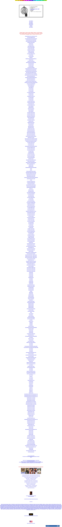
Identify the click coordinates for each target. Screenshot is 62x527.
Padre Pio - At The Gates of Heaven (31, 484)
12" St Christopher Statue (31, 232)
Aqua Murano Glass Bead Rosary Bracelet (31, 141)
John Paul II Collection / (11, 506)
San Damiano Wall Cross (31, 218)
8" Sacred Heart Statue (31, 152)
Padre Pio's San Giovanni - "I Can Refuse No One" (31, 485)
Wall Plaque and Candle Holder (31, 116)
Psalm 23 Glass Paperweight (31, 183)
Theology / (56, 508)
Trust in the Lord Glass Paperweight (31, 186)
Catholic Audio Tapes (26, 504)
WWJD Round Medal (31, 306)
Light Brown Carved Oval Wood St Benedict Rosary (31, 82)
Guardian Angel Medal (31, 316)
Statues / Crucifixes (8, 504)
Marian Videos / (36, 506)
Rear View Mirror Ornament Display (31, 372)
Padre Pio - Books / (43, 507)
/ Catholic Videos (18, 504)
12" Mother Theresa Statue (31, 228)
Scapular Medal (31, 272)
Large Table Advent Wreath (31, 301)
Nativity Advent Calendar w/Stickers (31, 342)
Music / (23, 507)
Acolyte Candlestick (31, 106)
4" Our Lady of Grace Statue (31, 47)
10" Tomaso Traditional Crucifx (31, 37)
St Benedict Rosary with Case (31, 96)
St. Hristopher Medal (31, 287)
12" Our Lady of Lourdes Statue (31, 217)
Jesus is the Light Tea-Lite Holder (31, 258)
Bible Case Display (31, 251)
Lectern (31, 312)
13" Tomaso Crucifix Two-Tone (31, 113)
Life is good (31, 501)
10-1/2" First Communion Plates (31, 206)
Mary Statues (31, 22)
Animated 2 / (47, 504)
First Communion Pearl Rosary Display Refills (31, 327)
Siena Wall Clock (31, 242)
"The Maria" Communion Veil (31, 435)
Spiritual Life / (49, 508)
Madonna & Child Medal (31, 298)
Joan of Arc (15, 506)
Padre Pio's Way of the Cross (31, 487)
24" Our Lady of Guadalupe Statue (31, 202)
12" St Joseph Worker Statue (31, 241)
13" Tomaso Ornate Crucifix (31, 208)
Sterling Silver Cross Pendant (31, 405)
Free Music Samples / (26, 507)
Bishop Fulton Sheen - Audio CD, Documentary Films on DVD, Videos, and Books (31, 462)
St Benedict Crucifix (31, 415)
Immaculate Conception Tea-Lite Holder (31, 261)
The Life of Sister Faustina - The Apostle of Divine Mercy (31, 477)
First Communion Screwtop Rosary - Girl (31, 352)
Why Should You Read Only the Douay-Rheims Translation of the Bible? (31, 456)
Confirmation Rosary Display (31, 286)
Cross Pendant (31, 337)
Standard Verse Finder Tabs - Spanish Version (31, 256)
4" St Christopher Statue (31, 52)
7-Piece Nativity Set (31, 87)
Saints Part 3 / (11, 508)
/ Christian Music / (31, 504)
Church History (22, 505)
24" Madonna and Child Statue (31, 203)
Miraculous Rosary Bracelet (31, 61)
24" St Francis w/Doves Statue (31, 197)
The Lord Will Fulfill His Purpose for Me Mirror (31, 73)
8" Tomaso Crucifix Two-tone (31, 101)
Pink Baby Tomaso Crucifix (31, 366)
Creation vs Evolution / (27, 505)
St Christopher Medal (31, 288)
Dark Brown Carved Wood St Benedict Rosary (31, 77)
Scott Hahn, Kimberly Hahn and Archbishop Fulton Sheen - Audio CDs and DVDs (29, 508)
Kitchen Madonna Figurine (31, 46)
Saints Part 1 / (4, 508)
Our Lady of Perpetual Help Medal (31, 444)
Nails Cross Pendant (31, 353)
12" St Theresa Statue (31, 226)
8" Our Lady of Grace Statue (31, 156)
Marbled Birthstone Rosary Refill (31, 176)
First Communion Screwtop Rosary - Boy (31, 357)
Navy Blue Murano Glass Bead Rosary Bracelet (31, 146)
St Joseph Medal (31, 276)
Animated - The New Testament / (52, 504)
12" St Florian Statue (31, 233)
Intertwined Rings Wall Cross (31, 263)
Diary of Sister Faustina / (58, 505)
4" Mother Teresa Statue (31, 51)
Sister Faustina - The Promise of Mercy (31, 479)
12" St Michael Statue (31, 223)
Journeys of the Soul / (19, 506)
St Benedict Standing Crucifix (31, 425)
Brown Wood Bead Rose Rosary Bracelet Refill (31, 38)
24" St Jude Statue (31, 198)
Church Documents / (17, 505)
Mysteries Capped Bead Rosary (31, 163)
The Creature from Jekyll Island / (33, 505)
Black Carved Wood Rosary (31, 117)
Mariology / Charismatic (41, 506)
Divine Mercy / (53, 505)
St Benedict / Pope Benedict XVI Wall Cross (31, 58)
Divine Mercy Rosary (31, 158)
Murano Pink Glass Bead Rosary (31, 132)
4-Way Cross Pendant (31, 326)
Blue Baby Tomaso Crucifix (31, 128)
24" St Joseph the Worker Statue (31, 192)
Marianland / (30, 506)
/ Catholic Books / (22, 504)
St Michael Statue (31, 43)
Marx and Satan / (46, 506)
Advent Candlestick (31, 111)
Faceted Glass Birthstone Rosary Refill (31, 173)
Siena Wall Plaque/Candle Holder (31, 243)
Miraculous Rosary (31, 166)
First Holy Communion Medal (31, 317)
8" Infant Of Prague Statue (31, 153)
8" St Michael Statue (31, 93)
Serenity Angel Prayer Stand (31, 161)
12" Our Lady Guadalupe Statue (31, 231)
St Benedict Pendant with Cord (31, 420)
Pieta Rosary (31, 57)
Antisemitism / (41, 504)
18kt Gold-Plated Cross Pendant (31, 400)
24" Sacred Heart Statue (31, 196)
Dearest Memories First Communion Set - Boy (31, 429)
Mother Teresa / (20, 507)
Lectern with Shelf (31, 313)
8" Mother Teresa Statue (31, 237)
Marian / (33, 506)
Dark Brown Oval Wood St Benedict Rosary (31, 81)
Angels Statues (31, 24)
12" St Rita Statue (31, 227)
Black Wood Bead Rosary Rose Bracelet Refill (31, 71)
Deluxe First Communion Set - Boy (31, 362)
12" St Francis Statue (31, 216)
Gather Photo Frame (31, 107)
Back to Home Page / (3, 504)
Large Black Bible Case (31, 247)
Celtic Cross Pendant (31, 356)
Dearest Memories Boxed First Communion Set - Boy (31, 396)
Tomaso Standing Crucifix (31, 440)
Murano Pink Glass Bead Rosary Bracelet (31, 136)
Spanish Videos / (46, 508)
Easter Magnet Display (31, 191)
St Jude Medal (31, 278)
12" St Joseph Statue (31, 222)
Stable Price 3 (31, 390)
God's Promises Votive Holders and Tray (31, 72)
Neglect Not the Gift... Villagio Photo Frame (31, 252)
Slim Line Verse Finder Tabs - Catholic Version (31, 257)
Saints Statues (31, 23)
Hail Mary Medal (31, 293)
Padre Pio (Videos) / (39, 507)
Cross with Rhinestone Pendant (31, 367)
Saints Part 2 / (8, 508)
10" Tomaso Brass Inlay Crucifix (31, 212)
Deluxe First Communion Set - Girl (31, 363)
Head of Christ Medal (31, 266)
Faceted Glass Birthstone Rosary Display (31, 172)
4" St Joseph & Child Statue (31, 67)
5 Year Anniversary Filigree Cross (31, 267)
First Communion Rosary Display (31, 248)
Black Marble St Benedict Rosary (31, 78)
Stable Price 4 (31, 391)
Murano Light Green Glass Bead (31, 133)
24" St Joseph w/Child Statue (31, 193)
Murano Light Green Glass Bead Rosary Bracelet (31, 138)
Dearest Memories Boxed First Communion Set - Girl (31, 419)
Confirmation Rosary (31, 277)
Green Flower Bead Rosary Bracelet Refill (31, 41)
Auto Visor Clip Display (31, 123)
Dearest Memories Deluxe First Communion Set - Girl (31, 395)
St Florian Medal (31, 273)
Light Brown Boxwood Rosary (31, 131)
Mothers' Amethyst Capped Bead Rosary (31, 162)
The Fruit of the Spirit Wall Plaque (31, 83)
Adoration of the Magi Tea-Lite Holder (31, 262)
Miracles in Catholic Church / (8, 507)
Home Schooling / (6, 506)
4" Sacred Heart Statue (31, 63)
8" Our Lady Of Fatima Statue (31, 157)
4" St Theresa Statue (31, 56)
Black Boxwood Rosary (31, 126)
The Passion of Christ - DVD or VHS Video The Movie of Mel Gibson (31, 496)
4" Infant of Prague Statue (31, 48)
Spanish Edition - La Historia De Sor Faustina (31, 478)
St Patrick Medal (31, 283)
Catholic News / (35, 504)
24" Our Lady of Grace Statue (31, 201)
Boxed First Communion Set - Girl (31, 373)
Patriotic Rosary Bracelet (31, 108)
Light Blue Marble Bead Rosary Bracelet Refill (31, 68)
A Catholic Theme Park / (5, 505)
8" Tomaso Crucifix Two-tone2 (31, 102)
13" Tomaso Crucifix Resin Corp (31, 182)
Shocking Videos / (42, 508)
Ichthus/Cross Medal (31, 328)
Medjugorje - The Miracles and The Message (31, 486)
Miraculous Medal (31, 416)
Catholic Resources (13, 504)
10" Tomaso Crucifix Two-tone (31, 112)
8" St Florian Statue (31, 88)
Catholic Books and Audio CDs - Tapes (30, 509)
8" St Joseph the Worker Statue (31, 92)
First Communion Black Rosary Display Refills (31, 336)
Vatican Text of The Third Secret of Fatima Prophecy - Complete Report (31, 460)
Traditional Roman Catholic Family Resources (46, 505)
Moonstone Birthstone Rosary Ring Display (31, 167)
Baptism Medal (31, 292)
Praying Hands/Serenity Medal (31, 302)
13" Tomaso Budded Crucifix (31, 207)
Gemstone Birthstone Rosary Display (31, 171)
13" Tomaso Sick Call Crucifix (31, 213)
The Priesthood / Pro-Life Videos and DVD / (56, 507)
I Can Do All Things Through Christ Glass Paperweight (31, 177)
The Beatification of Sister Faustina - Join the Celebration (31, 480)
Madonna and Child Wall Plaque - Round (31, 211)
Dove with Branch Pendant (31, 311)
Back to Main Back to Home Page (31, 523)
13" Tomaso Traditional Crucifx (31, 147)
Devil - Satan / (39, 505)
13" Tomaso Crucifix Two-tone (31, 148)
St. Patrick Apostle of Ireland (16, 508)
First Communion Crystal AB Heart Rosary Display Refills (31, 347)
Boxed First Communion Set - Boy (31, 371)
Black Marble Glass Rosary (31, 122)
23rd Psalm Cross (31, 321)
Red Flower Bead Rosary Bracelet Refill (31, 62)
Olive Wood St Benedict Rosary (31, 76)
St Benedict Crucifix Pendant (31, 42)
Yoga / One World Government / (33, 507)
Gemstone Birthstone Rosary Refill (31, 187)
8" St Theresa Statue (31, 97)
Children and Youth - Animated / (11, 505)
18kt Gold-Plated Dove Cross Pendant (31, 401)
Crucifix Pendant (31, 331)
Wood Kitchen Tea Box (31, 127)
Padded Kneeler (31, 361)
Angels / (38, 504)
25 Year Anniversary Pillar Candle (31, 268)
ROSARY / (2, 508)
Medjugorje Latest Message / (25, 506)
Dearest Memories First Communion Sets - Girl (31, 445)
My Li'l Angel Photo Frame (31, 341)
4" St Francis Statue (31, 66)
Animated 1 (44, 504)
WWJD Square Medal (31, 303)
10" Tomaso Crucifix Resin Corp (31, 181)
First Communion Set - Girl (31, 380)
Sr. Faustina (52, 508)
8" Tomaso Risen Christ (31, 103)
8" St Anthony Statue (31, 151)
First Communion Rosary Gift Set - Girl (31, 450)
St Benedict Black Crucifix (31, 411)
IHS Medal (31, 291)
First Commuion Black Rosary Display (31, 246)
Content (31, 168)
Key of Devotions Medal (31, 297)
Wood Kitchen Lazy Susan (31, 137)
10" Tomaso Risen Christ (31, 143)
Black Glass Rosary (31, 121)
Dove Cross (31, 376)
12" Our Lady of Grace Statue (31, 221)
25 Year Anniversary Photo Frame (31, 271)
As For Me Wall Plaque (31, 86)
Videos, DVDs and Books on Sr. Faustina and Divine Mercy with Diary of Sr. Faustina (31, 461)
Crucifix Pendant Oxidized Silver (31, 333)
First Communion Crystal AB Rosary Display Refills (31, 346)
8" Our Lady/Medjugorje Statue (31, 238)
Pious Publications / (48, 507)
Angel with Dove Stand (31, 118)
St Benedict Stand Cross (31, 424)
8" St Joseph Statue (31, 91)
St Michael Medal (31, 281)
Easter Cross (31, 188)
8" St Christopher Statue (31, 236)
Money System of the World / (14, 507)
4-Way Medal (31, 322)
